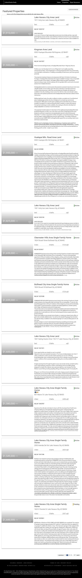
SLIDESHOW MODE (73, 9)
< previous (61, 555)
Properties (65, 2)
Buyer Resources (75, 2)
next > (78, 555)
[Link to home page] (2, 2)
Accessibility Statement (53, 565)
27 (74, 555)
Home (59, 2)
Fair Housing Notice (70, 565)
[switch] (30, 33)
